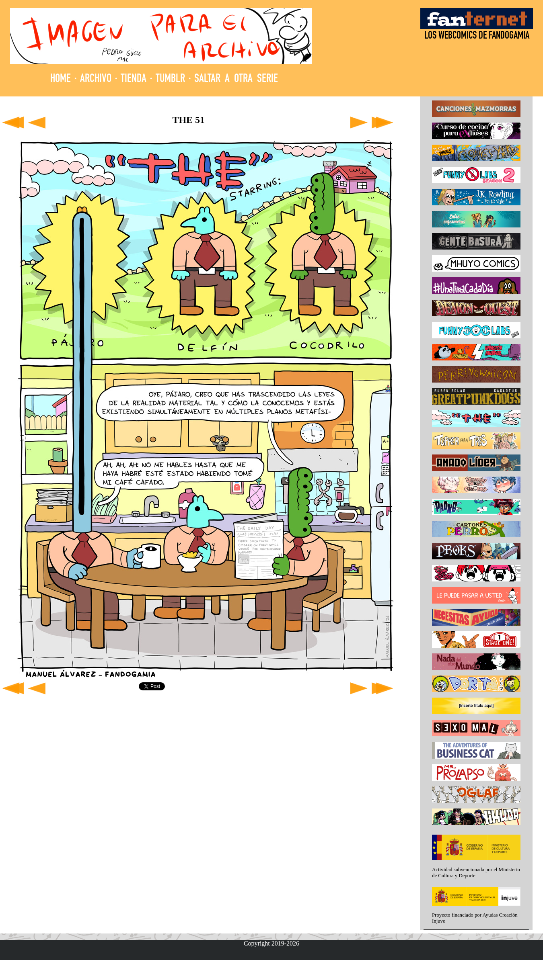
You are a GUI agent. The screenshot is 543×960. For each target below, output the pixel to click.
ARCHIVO (95, 79)
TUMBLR (170, 79)
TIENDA (133, 79)
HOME (60, 79)
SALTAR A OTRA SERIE (236, 79)
